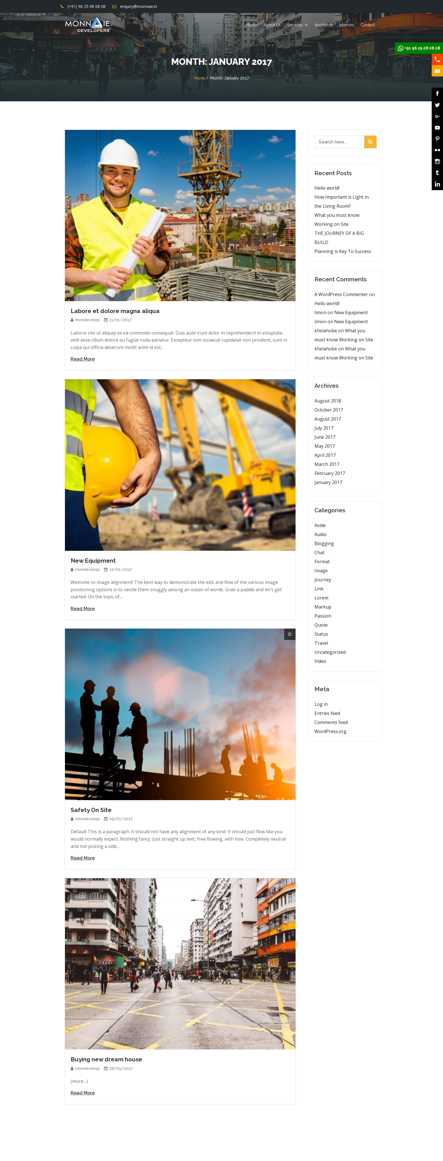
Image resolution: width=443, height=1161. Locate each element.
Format (322, 561)
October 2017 (328, 410)
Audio (320, 534)
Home (251, 25)
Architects (324, 25)
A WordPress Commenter (341, 294)
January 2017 (328, 482)
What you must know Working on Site (336, 219)
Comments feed (331, 722)
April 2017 (325, 455)
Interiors (346, 25)
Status (321, 634)
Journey (322, 580)
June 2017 (324, 437)
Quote (321, 625)
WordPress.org (330, 731)
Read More (83, 359)
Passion (322, 616)
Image (321, 570)
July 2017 (323, 428)
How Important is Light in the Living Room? (341, 201)
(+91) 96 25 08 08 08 (86, 6)
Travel (321, 643)
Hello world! (326, 188)
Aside (320, 525)
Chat (319, 552)
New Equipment (351, 312)
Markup (322, 607)
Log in (321, 704)
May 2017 (324, 446)
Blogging (324, 543)
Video (320, 661)
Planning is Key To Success (342, 251)
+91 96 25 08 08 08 (422, 48)
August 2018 (327, 401)
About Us (272, 25)
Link (318, 589)
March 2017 (326, 464)
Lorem (321, 598)
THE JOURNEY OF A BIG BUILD (339, 237)
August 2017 (327, 419)
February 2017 (329, 473)
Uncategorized (330, 652)
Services (295, 25)
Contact (368, 25)
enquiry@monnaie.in (138, 6)
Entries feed (327, 713)
